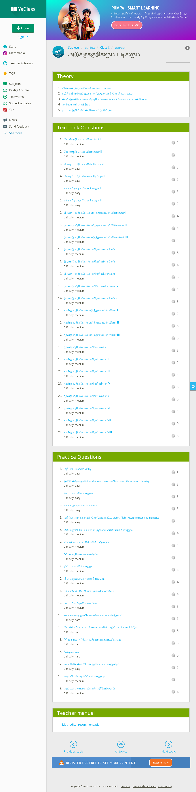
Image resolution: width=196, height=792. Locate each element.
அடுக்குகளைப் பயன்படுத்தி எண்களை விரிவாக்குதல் (98, 530)
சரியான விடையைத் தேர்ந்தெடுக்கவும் (89, 591)
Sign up (23, 37)
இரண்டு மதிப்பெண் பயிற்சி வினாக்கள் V (90, 298)
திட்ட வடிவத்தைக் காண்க (80, 603)
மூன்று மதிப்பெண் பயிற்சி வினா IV (87, 383)
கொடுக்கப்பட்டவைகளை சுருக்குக (86, 542)
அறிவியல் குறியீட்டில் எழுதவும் (85, 676)
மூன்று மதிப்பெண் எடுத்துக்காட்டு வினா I (91, 310)
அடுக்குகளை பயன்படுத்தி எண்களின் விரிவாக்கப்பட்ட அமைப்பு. (105, 99)
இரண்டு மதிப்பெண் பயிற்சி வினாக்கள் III (91, 274)
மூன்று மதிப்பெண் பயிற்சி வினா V (86, 396)
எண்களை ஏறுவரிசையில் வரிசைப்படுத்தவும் (93, 615)
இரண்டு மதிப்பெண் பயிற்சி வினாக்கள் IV (91, 286)
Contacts (125, 786)
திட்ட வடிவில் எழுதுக (78, 493)
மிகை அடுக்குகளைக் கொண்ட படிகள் (86, 88)
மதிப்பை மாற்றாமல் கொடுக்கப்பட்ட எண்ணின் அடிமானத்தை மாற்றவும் (111, 517)
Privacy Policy (165, 786)
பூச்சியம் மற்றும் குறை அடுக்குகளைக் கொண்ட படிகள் (97, 93)
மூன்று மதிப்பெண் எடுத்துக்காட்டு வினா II (91, 322)
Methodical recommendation (81, 725)
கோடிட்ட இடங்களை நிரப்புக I (84, 164)
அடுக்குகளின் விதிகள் (76, 104)
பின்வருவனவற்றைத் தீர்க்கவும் (84, 578)
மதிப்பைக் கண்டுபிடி (77, 469)
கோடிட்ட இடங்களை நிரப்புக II (84, 176)
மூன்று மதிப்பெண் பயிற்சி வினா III (87, 371)
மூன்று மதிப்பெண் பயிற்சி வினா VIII (88, 432)
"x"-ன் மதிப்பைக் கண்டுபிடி (82, 554)
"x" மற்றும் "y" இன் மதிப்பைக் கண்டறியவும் (92, 640)
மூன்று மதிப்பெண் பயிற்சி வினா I (86, 347)
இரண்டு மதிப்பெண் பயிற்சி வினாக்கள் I (90, 249)
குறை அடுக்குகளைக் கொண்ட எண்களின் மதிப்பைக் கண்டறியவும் (107, 481)
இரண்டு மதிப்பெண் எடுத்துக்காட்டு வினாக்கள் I (95, 213)
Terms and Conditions (144, 786)
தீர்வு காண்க (71, 652)
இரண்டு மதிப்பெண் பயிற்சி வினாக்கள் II (90, 261)
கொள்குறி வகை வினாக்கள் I (82, 139)
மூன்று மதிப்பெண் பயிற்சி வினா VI (87, 408)
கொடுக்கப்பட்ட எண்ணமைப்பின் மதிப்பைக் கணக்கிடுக (100, 627)
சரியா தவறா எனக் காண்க (81, 505)
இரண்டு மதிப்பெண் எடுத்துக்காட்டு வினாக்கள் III (96, 237)
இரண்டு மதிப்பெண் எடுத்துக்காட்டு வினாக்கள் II (95, 225)
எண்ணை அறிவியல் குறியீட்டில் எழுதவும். (92, 664)
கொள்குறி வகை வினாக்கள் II (83, 152)
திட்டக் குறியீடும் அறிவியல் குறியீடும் (87, 110)
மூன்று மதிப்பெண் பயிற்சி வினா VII (87, 420)
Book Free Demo (126, 25)
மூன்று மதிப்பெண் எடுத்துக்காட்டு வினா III (92, 335)
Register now (161, 762)
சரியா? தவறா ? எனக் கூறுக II (83, 200)
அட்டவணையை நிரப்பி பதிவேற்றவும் (89, 688)
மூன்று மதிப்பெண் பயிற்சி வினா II (86, 359)
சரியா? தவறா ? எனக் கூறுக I (82, 188)
